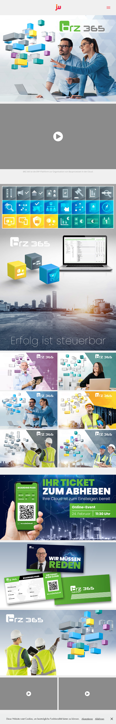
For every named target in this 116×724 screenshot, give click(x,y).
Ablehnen (99, 718)
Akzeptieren (87, 718)
